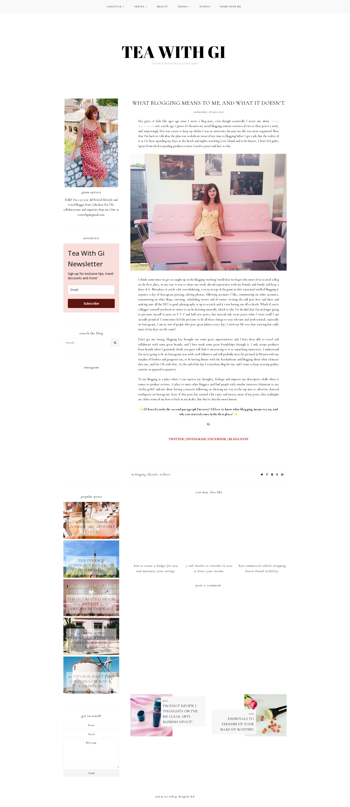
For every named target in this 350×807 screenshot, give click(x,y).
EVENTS (205, 6)
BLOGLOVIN (238, 439)
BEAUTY (162, 6)
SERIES (182, 6)
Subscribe (91, 303)
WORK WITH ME (230, 6)
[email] (91, 289)
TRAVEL (139, 6)
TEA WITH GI (170, 796)
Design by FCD (186, 796)
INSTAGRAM (196, 439)
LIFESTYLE (114, 6)
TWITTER (176, 439)
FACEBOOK (217, 439)
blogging (140, 474)
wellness (165, 474)
